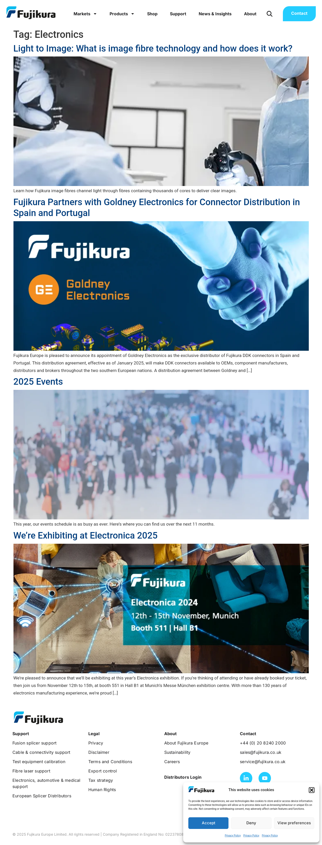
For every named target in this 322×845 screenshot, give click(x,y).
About (250, 13)
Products (122, 13)
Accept (208, 822)
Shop (152, 13)
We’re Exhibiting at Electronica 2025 (85, 535)
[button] (311, 790)
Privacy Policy (233, 835)
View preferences (294, 822)
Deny (251, 822)
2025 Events (38, 381)
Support (178, 13)
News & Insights (215, 13)
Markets (85, 13)
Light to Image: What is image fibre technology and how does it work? (153, 48)
